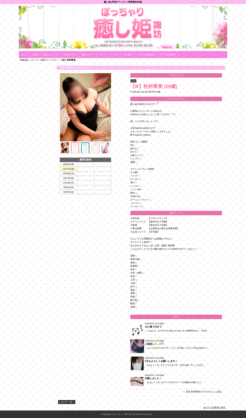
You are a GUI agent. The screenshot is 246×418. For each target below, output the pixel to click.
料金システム (71, 54)
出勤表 (35, 54)
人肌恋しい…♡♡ (154, 343)
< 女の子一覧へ (66, 402)
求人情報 (127, 54)
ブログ (115, 54)
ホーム (24, 54)
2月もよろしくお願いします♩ (161, 361)
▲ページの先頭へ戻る (214, 407)
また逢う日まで (153, 326)
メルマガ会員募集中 (145, 54)
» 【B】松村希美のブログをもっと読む (202, 391)
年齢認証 (24, 60)
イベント (103, 54)
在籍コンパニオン (51, 54)
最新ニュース (88, 54)
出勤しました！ (153, 378)
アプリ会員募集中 (168, 54)
